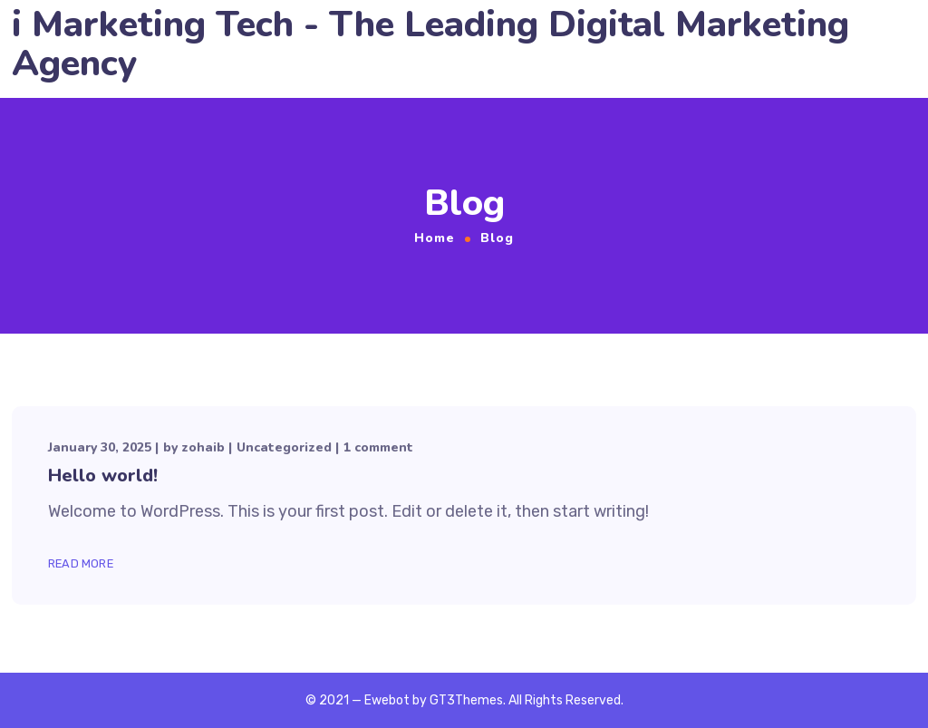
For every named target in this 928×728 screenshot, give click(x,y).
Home (434, 238)
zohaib (203, 447)
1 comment (378, 447)
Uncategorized (284, 447)
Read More (80, 563)
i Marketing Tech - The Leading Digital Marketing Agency (430, 44)
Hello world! (103, 475)
